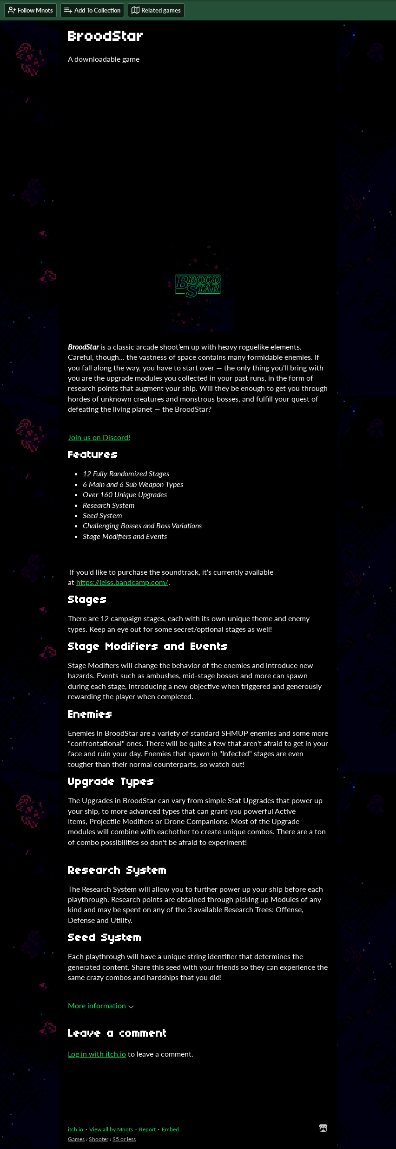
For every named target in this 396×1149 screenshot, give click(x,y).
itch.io (75, 1129)
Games (76, 1139)
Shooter (98, 1139)
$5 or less (124, 1139)
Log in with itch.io (97, 1053)
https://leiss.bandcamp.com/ (122, 582)
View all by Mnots (111, 1129)
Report (147, 1129)
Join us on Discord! (99, 437)
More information (101, 1005)
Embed (170, 1129)
